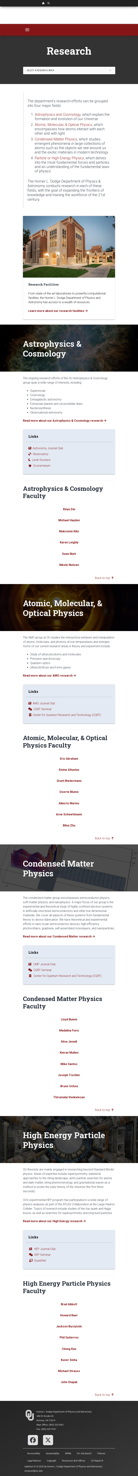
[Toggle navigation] (27, 29)
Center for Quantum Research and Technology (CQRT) (64, 715)
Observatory (38, 454)
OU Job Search (84, 1453)
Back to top (104, 578)
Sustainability (52, 1453)
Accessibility (33, 1453)
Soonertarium (39, 465)
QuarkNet (37, 1260)
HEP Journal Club (42, 1249)
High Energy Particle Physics (64, 1140)
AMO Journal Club (41, 703)
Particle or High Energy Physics (59, 158)
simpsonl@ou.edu (33, 1471)
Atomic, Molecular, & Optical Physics (63, 124)
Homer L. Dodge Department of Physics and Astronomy (64, 1412)
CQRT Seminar (40, 709)
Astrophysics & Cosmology (52, 348)
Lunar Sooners (39, 460)
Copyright (51, 1460)
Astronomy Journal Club (45, 448)
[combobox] (69, 70)
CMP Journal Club (42, 964)
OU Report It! (97, 1460)
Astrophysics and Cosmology (58, 114)
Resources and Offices (73, 1460)
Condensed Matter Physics (56, 139)
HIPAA (68, 1453)
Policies (101, 1453)
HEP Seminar (39, 1254)
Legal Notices (34, 1460)
